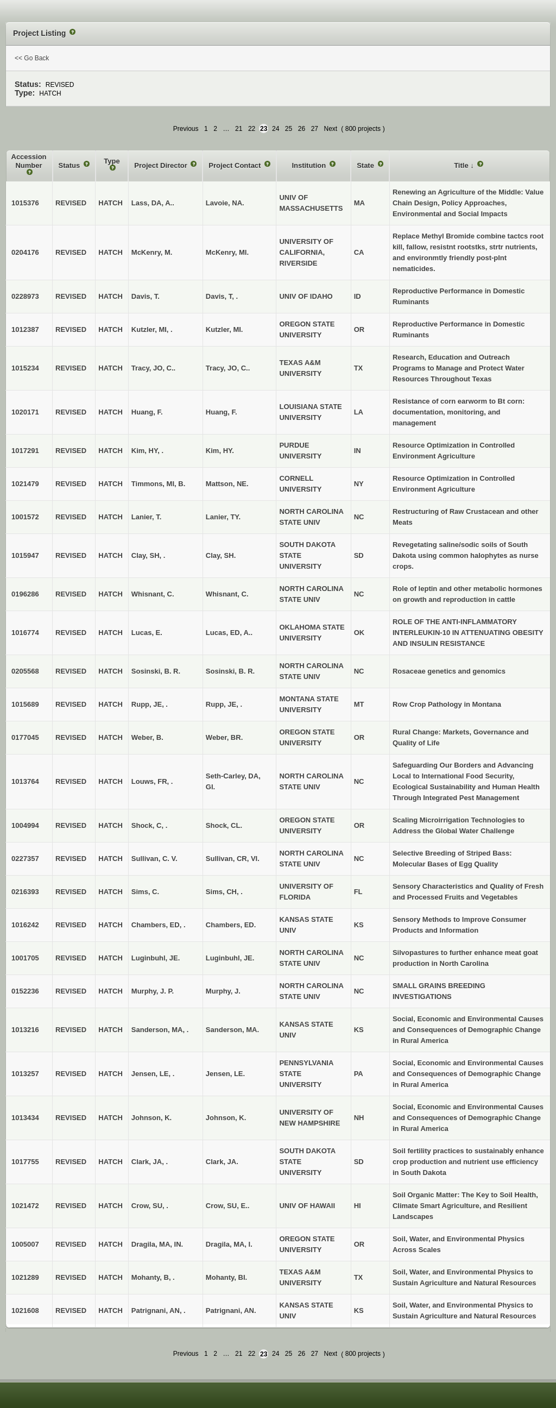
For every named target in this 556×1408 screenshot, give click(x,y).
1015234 (25, 368)
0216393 (25, 892)
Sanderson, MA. (232, 1030)
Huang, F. (221, 412)
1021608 (25, 1310)
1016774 (25, 632)
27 (314, 129)
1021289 (25, 1277)
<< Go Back (32, 58)
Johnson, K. (226, 1118)
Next (331, 129)
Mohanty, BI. (226, 1277)
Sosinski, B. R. (230, 671)
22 (251, 129)
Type (111, 161)
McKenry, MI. (227, 252)
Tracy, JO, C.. (228, 368)
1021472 (25, 1206)
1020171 (25, 412)
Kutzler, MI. (224, 329)
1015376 (25, 203)
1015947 (25, 555)
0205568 (25, 671)
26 (301, 129)
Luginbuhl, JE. (230, 958)
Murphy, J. (223, 991)
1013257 (25, 1074)
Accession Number (29, 161)
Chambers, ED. (231, 925)
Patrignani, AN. (231, 1310)
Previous (186, 129)
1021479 (25, 484)
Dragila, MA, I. (229, 1244)
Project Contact (235, 165)
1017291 (25, 451)
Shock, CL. (224, 825)
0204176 (25, 252)
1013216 (25, 1030)
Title (462, 165)
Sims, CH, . (224, 892)
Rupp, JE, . (224, 704)
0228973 (25, 296)
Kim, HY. (220, 451)
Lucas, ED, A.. (229, 632)
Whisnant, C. (227, 594)
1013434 (25, 1118)
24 (275, 129)
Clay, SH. (221, 555)
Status (70, 165)
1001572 (25, 517)
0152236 (25, 991)
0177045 (25, 737)
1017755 (25, 1162)
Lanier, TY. (223, 517)
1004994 (25, 825)
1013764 (25, 781)
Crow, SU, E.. (227, 1206)
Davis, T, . (222, 296)
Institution (309, 165)
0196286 (25, 594)
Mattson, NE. (227, 484)
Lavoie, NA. (225, 203)
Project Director (161, 165)
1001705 (25, 958)
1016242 (25, 925)
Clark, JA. (222, 1162)
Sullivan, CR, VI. (233, 858)
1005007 (25, 1244)
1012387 (25, 329)
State (366, 165)
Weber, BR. (224, 737)
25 (288, 129)
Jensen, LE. (225, 1074)
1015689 (25, 704)
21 (238, 129)
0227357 (25, 858)
